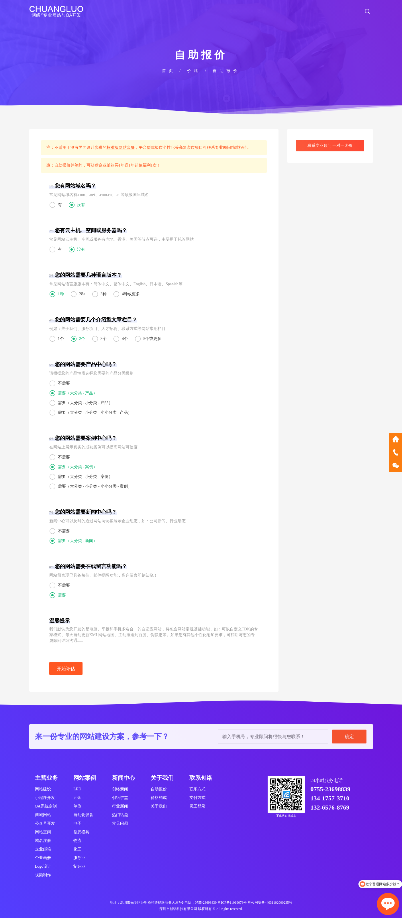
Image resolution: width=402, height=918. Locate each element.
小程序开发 (45, 798)
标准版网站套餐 (121, 147)
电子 (77, 823)
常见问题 (120, 823)
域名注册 (43, 840)
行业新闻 (120, 806)
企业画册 (43, 858)
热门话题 (120, 815)
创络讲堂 (120, 798)
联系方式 (197, 789)
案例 (261, 11)
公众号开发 (45, 823)
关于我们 (159, 806)
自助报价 (159, 789)
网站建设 (43, 789)
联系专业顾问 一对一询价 (330, 145)
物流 (77, 840)
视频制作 (43, 875)
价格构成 (159, 798)
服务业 (79, 858)
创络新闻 (120, 789)
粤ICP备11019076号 (232, 903)
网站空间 (43, 832)
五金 (77, 798)
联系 (347, 11)
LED (77, 789)
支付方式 (197, 798)
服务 (232, 11)
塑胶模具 (81, 832)
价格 (290, 11)
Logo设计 (43, 866)
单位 (77, 806)
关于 (204, 11)
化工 (77, 849)
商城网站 (43, 815)
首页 (175, 11)
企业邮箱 (43, 849)
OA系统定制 (46, 806)
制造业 (79, 866)
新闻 (318, 11)
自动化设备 (83, 815)
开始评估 (66, 668)
